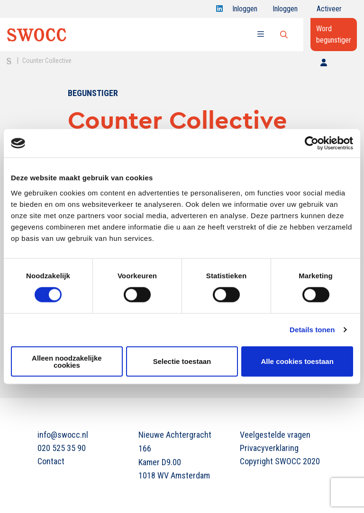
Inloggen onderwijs (287, 11)
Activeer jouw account (329, 11)
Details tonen (312, 330)
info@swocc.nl (62, 435)
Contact (50, 461)
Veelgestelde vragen (275, 435)
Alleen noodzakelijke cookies (67, 361)
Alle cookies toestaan (297, 361)
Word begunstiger (333, 34)
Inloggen (244, 11)
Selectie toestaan (182, 361)
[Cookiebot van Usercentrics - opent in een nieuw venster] (311, 143)
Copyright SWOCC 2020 (280, 461)
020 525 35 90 (61, 448)
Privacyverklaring (269, 448)
